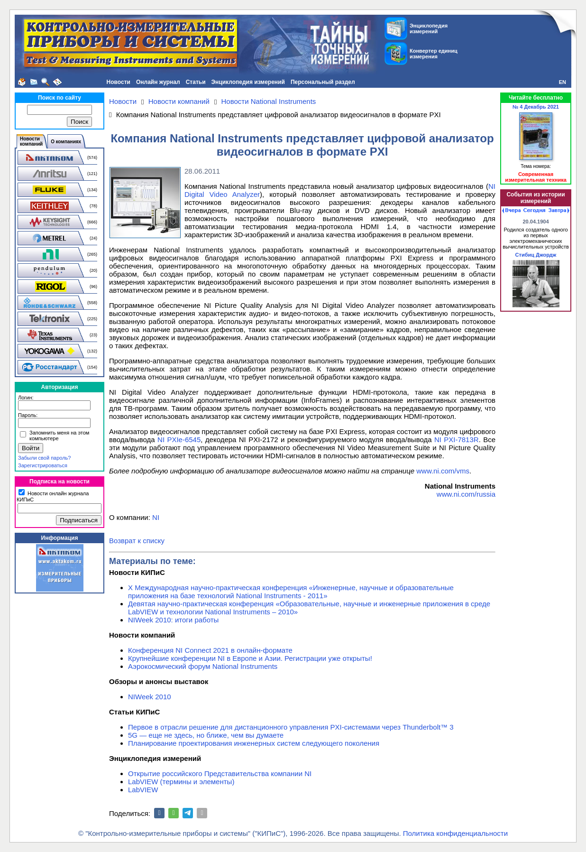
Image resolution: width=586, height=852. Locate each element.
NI (155, 517)
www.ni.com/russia (466, 494)
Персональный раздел (323, 82)
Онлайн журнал (158, 82)
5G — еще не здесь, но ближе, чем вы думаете (206, 735)
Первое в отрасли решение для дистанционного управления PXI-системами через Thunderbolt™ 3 (291, 727)
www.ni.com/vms (442, 471)
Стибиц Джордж (536, 255)
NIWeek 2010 (149, 697)
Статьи (196, 82)
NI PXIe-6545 (179, 439)
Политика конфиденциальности (455, 833)
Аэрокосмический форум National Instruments (202, 666)
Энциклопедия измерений (248, 82)
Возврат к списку (137, 541)
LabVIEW (143, 790)
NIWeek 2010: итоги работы (173, 620)
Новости (118, 82)
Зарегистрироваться (42, 465)
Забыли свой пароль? (44, 458)
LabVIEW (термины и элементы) (181, 782)
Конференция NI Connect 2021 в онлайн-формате (210, 650)
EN (562, 82)
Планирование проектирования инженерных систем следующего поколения (253, 743)
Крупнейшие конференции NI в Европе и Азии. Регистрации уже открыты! (250, 658)
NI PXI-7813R (456, 439)
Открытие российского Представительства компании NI (219, 773)
